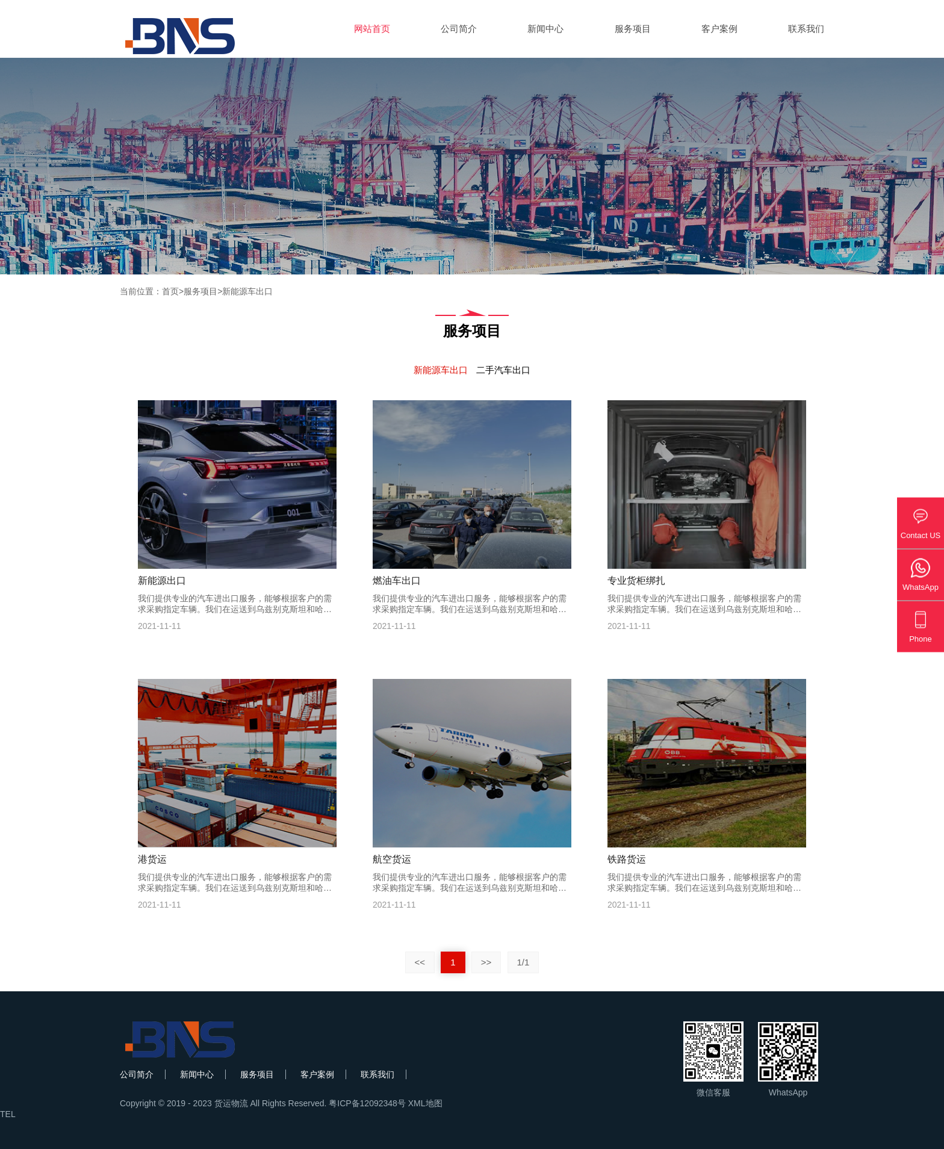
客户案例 (719, 28)
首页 (170, 291)
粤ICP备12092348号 (367, 1103)
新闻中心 (545, 28)
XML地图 (425, 1103)
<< (420, 962)
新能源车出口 (247, 291)
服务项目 (633, 28)
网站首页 (372, 28)
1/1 (523, 962)
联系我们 (806, 28)
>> (486, 962)
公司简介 (459, 28)
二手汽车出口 (503, 370)
